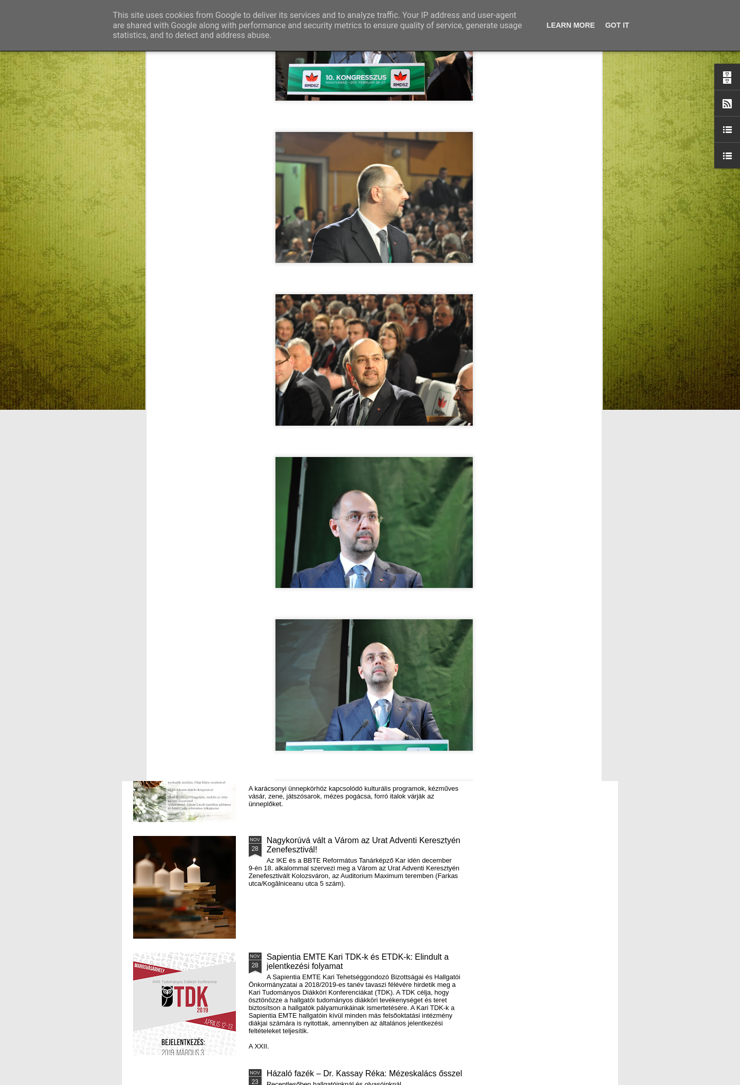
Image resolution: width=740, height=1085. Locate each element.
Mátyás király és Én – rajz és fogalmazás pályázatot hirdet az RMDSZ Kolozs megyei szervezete (190, 422)
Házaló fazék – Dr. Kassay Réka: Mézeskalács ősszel (364, 1073)
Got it (617, 25)
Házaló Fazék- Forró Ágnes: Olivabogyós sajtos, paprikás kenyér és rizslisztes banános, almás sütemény (315, 422)
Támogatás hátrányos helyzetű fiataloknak (344, 490)
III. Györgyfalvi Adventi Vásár (319, 723)
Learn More (571, 25)
